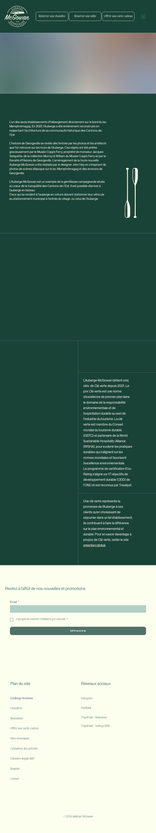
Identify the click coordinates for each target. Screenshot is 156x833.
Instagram (86, 698)
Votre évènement (19, 738)
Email (14, 602)
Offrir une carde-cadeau (24, 728)
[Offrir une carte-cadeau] (118, 16)
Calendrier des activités (24, 748)
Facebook (86, 708)
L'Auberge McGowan (21, 698)
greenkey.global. (94, 545)
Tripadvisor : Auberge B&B (95, 726)
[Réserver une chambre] (52, 16)
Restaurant (16, 718)
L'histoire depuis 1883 (22, 758)
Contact (14, 778)
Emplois (15, 768)
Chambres (16, 708)
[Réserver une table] (85, 16)
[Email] (77, 608)
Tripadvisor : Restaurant (94, 717)
